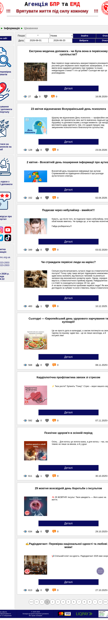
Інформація (12, 28)
